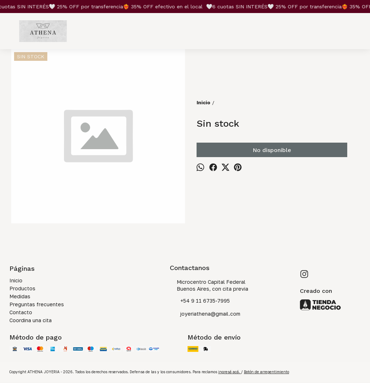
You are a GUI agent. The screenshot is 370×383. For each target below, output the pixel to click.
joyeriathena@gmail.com (205, 314)
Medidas (19, 296)
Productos (22, 288)
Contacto (20, 312)
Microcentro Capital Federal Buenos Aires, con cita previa (209, 285)
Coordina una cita (30, 320)
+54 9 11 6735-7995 (200, 301)
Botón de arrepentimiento (266, 372)
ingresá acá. (229, 372)
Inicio (15, 280)
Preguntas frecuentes (36, 304)
